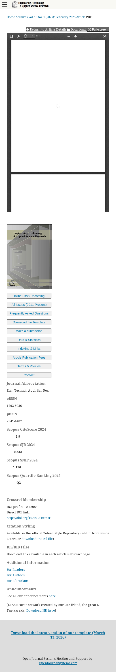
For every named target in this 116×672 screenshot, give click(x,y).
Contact (29, 375)
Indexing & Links (29, 348)
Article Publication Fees (29, 357)
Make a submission (29, 331)
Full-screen (98, 29)
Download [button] (77, 29)
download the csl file (37, 539)
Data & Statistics (29, 340)
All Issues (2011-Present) (28, 304)
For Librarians (17, 581)
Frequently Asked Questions (29, 313)
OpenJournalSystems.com (58, 663)
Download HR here (40, 610)
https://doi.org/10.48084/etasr (29, 518)
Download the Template (29, 322)
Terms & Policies (28, 366)
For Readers (16, 569)
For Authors (16, 575)
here (52, 596)
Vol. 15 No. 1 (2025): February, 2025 (52, 17)
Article (80, 17)
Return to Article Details (46, 29)
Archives (22, 17)
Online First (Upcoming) (29, 296)
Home (11, 17)
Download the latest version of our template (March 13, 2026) (58, 635)
